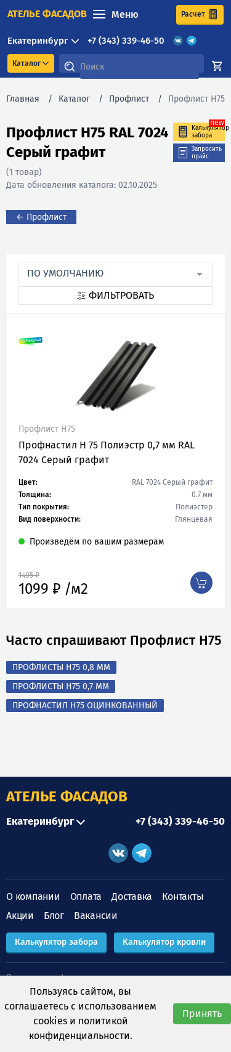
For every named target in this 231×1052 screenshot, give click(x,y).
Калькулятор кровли (164, 942)
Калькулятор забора (56, 942)
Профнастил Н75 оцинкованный (85, 705)
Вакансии (96, 915)
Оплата (86, 896)
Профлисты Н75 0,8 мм (61, 667)
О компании (33, 896)
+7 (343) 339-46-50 (125, 40)
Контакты (182, 896)
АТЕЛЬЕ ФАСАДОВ (67, 796)
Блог (54, 915)
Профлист (129, 99)
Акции (20, 915)
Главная (22, 99)
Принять (202, 1013)
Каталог (74, 99)
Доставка (131, 896)
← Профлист (41, 217)
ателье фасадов (47, 14)
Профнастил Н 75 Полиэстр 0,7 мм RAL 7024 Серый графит (106, 452)
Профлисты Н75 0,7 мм (60, 686)
